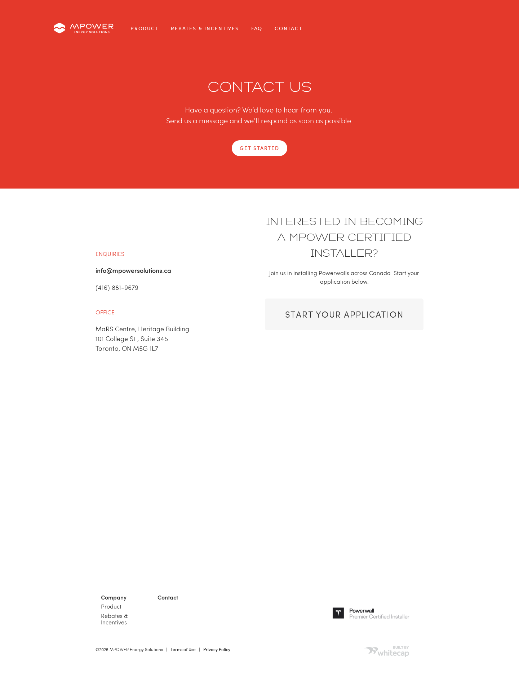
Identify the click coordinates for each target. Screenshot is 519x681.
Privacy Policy (216, 649)
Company (114, 597)
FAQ (256, 28)
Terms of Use (183, 649)
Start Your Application (344, 314)
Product (144, 28)
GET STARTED (259, 148)
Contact (288, 28)
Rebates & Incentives (205, 28)
